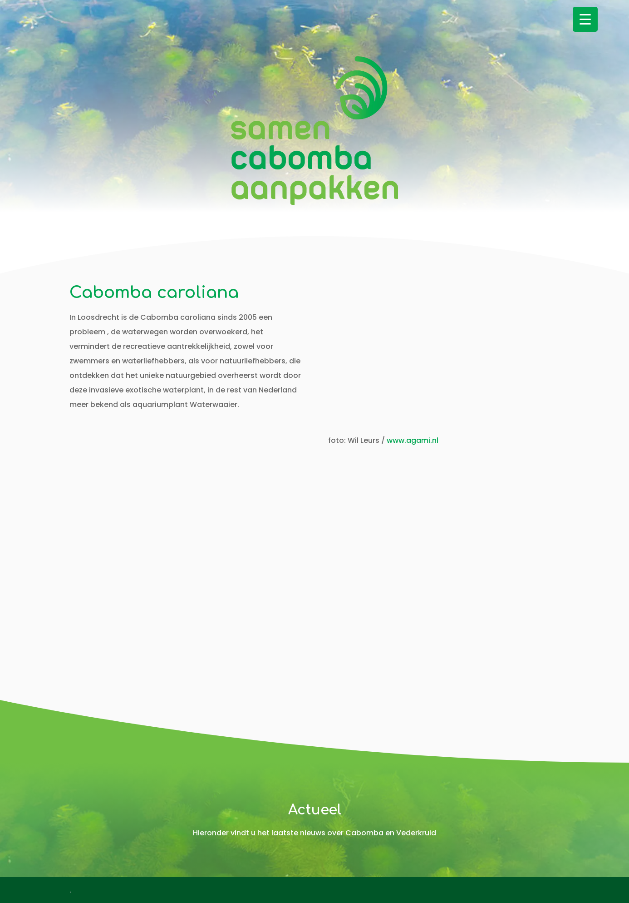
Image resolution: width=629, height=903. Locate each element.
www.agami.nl (412, 440)
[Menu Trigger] (585, 19)
